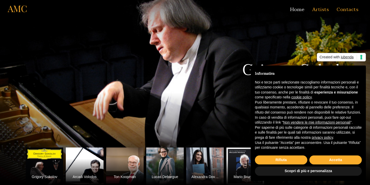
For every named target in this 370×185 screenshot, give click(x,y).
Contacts (347, 9)
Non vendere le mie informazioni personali (316, 122)
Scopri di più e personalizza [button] (308, 171)
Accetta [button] (335, 160)
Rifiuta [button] (281, 160)
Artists (320, 9)
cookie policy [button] (301, 97)
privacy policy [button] (322, 137)
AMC (17, 8)
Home (297, 9)
